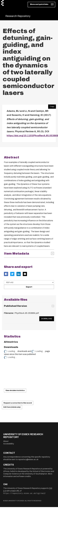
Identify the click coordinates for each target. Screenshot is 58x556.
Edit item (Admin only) (12, 407)
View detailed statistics (15, 390)
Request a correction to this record (18, 403)
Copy (51, 106)
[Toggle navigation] (41, 4)
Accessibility (8, 444)
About (6, 441)
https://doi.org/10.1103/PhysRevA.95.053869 (32, 135)
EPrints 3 (7, 471)
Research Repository (17, 16)
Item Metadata (16, 253)
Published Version (15, 306)
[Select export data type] (29, 282)
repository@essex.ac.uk (28, 459)
